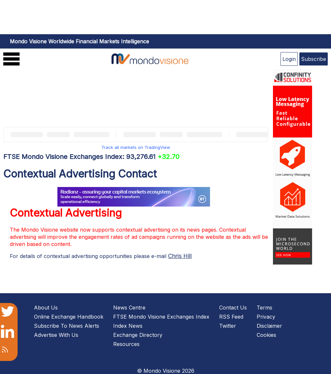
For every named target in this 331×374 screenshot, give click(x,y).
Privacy (266, 316)
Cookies (266, 335)
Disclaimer (269, 326)
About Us (46, 307)
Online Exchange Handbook (68, 316)
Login (289, 59)
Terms (264, 307)
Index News (128, 326)
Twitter (227, 326)
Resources (126, 344)
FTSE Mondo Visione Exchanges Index (161, 316)
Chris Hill (180, 255)
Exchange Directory (137, 335)
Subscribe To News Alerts (66, 326)
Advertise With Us (56, 335)
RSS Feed (231, 316)
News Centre (129, 307)
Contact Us (233, 307)
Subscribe (313, 59)
